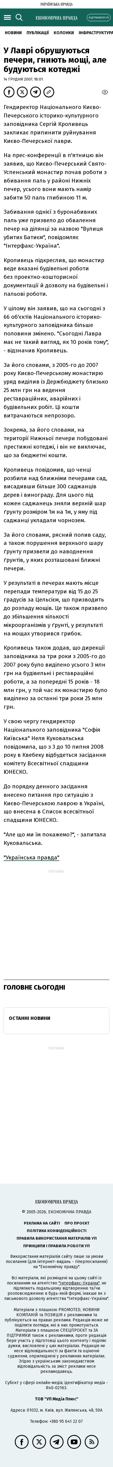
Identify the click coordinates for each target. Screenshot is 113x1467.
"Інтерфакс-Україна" (78, 1283)
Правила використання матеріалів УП (57, 1238)
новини (13, 32)
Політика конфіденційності (56, 1230)
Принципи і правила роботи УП (56, 1246)
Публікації (38, 32)
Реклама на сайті (42, 1223)
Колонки (64, 32)
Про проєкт (76, 1223)
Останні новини (29, 1018)
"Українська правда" (31, 857)
